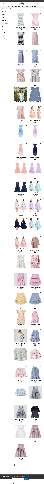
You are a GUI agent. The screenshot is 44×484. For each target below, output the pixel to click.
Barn (3, 8)
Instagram (7, 474)
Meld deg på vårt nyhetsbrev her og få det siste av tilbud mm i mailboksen (20, 475)
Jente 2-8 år (5, 8)
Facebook (3, 474)
